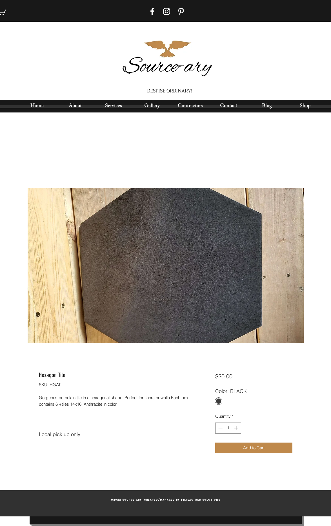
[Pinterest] (181, 11)
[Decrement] (220, 428)
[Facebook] (152, 11)
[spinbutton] (228, 428)
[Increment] (237, 428)
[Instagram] (166, 11)
